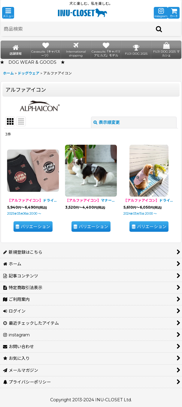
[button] (8, 13)
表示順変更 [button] (106, 122)
